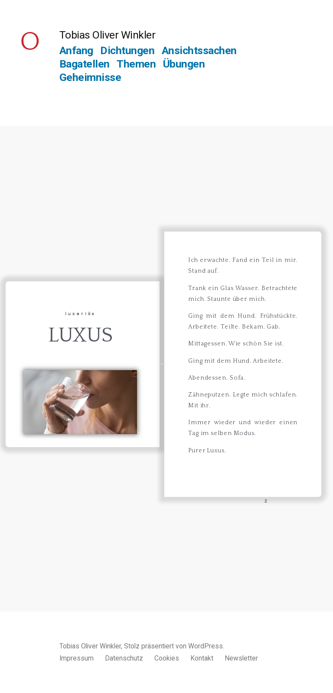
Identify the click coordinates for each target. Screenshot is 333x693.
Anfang (76, 50)
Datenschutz (124, 658)
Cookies (166, 658)
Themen (136, 64)
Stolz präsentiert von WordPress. (174, 646)
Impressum (76, 658)
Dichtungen (127, 50)
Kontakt (201, 658)
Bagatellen (84, 64)
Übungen (184, 64)
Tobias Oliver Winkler (107, 35)
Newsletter (241, 658)
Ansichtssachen (199, 50)
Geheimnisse (90, 77)
